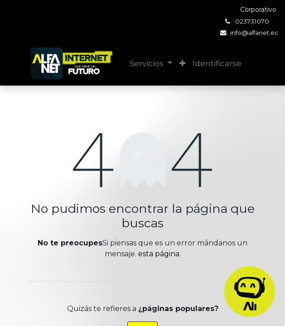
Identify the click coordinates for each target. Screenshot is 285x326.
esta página (158, 253)
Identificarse (217, 63)
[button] (182, 63)
